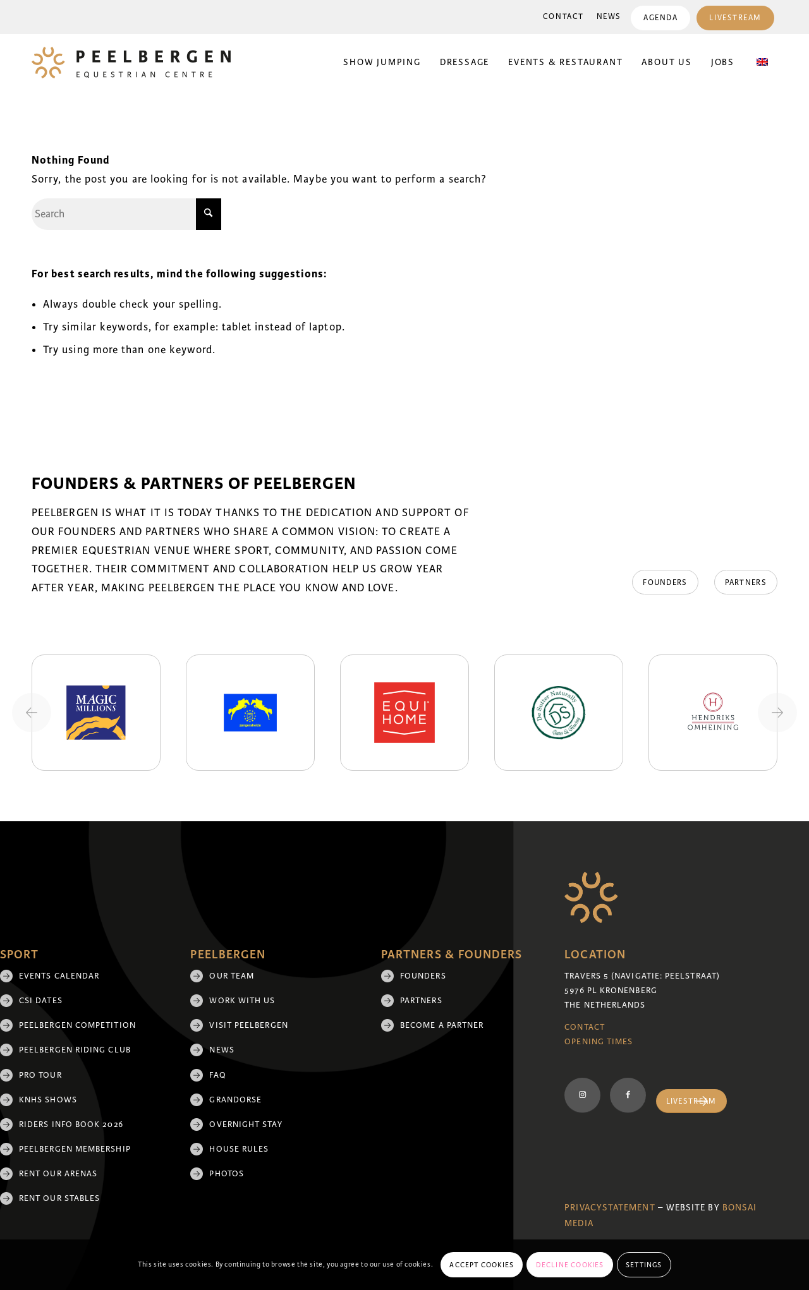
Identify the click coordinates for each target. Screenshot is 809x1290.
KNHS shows (48, 1100)
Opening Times (598, 1042)
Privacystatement (609, 1207)
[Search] (126, 214)
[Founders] (665, 582)
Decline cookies (570, 1264)
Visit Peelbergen (248, 1025)
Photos (226, 1174)
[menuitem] (563, 17)
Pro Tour (40, 1075)
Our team (231, 976)
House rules (239, 1149)
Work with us (242, 1001)
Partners (421, 1001)
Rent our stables (59, 1198)
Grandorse (235, 1100)
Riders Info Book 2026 (71, 1124)
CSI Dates (41, 1001)
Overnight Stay (245, 1124)
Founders (423, 976)
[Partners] (745, 582)
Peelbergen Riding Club (75, 1050)
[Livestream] (691, 1101)
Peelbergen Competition (77, 1025)
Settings (644, 1264)
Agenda (660, 18)
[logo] (131, 62)
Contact (563, 16)
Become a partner (442, 1025)
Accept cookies (481, 1264)
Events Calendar (59, 976)
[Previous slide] (31, 712)
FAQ (217, 1075)
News (609, 16)
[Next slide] (777, 712)
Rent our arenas (58, 1174)
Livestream (735, 18)
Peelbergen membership (75, 1149)
